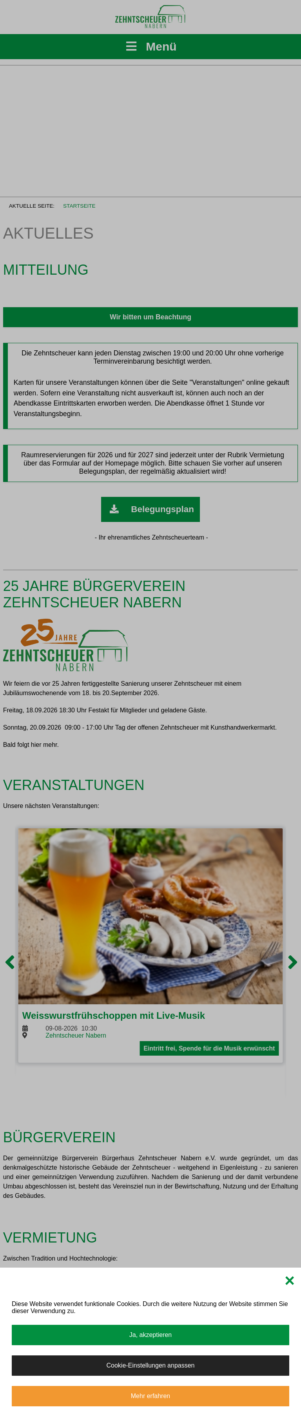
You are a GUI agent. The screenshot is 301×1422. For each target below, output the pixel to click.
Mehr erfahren (150, 1396)
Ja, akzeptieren (150, 1334)
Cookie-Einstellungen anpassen (150, 1365)
